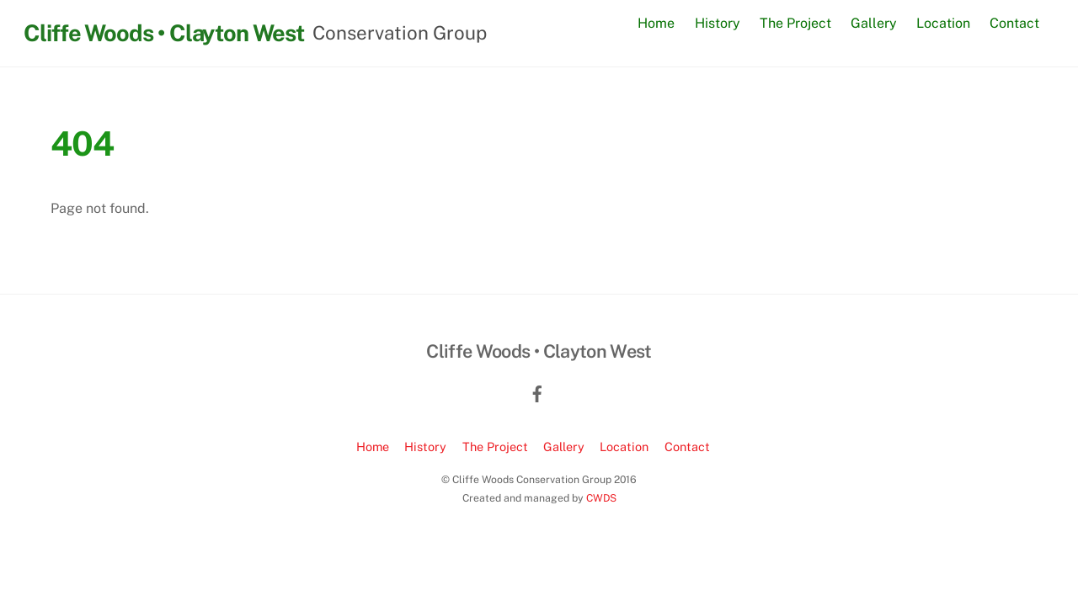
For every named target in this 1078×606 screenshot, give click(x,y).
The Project (795, 23)
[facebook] (537, 392)
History (717, 23)
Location (943, 23)
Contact (1014, 23)
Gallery (874, 23)
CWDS (601, 498)
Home (656, 23)
